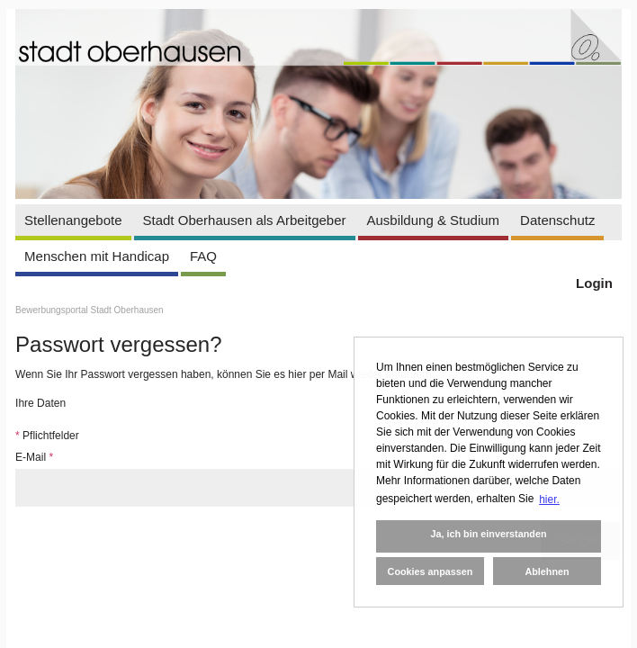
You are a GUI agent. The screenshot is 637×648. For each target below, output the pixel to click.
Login (594, 283)
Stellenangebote (72, 220)
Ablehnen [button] (547, 571)
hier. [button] (549, 499)
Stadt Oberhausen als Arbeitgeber (244, 220)
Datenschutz (557, 220)
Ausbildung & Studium (433, 220)
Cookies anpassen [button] (430, 571)
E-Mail (34, 457)
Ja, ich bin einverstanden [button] (488, 533)
